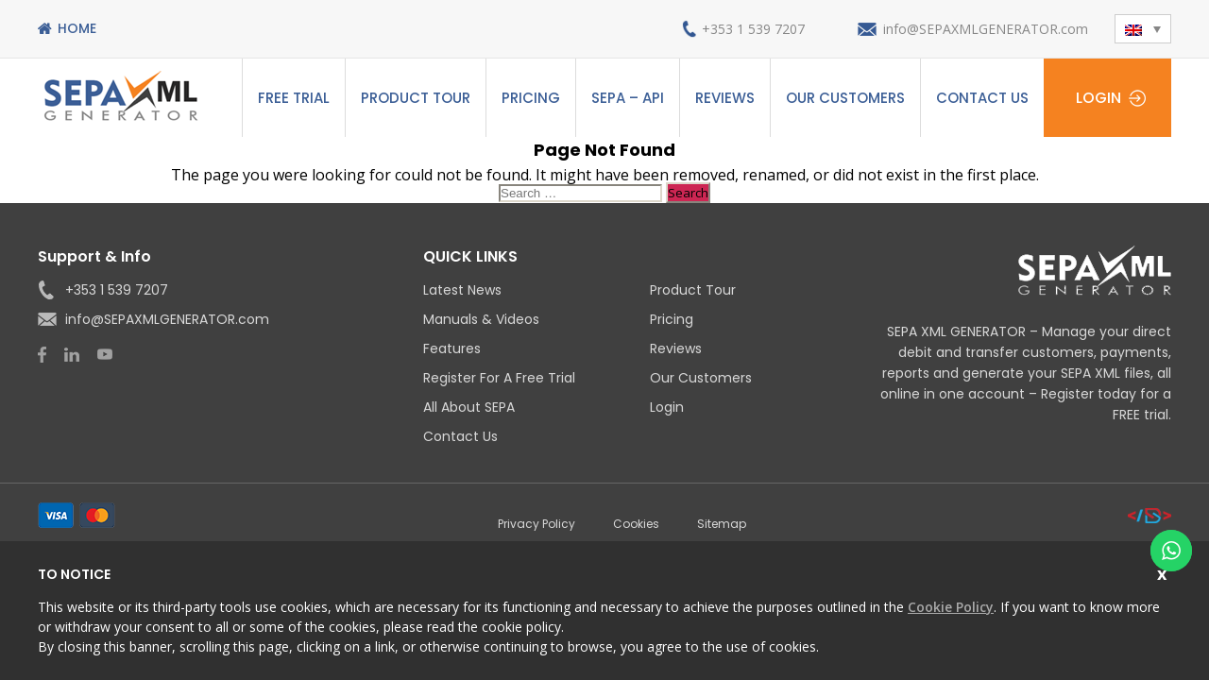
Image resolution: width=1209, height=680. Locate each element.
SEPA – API (627, 98)
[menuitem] (1143, 28)
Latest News (462, 289)
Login (1098, 98)
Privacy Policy (536, 524)
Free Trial (294, 98)
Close (1164, 572)
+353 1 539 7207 (753, 29)
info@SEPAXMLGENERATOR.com (985, 29)
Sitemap (721, 524)
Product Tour (415, 98)
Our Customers (845, 98)
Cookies (636, 524)
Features (452, 348)
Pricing (531, 98)
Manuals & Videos (481, 319)
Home (77, 28)
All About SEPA (469, 407)
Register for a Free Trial (499, 377)
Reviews (725, 98)
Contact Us (982, 98)
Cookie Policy (951, 607)
